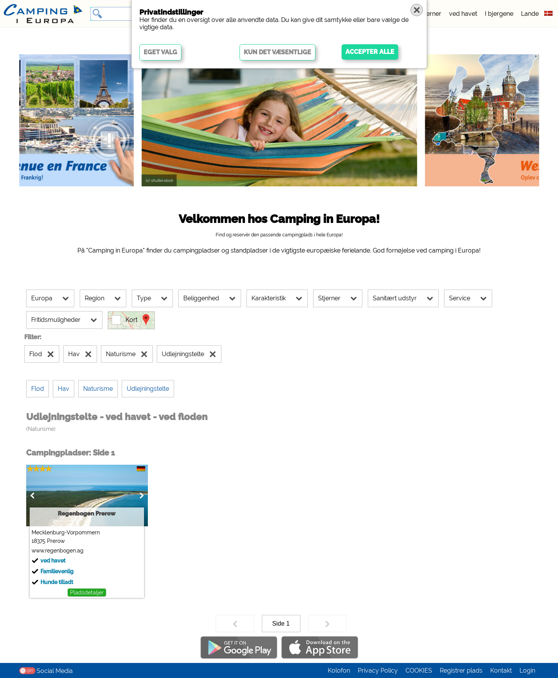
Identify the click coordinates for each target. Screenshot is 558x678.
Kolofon (339, 670)
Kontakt (501, 670)
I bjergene (499, 13)
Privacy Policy (378, 670)
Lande (530, 13)
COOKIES (419, 670)
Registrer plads (461, 670)
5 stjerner (428, 13)
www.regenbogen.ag (58, 550)
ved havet (463, 13)
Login (527, 670)
